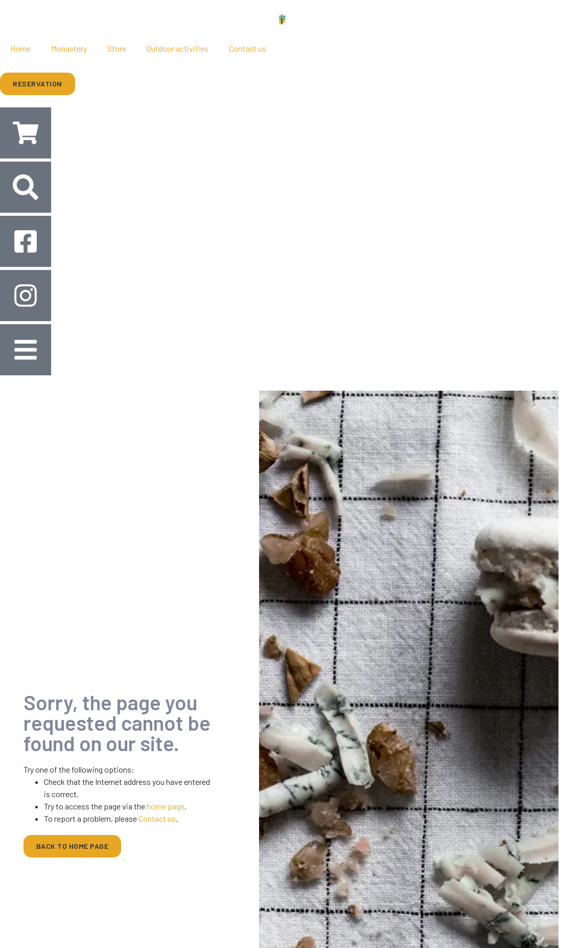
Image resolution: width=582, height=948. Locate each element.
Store (116, 48)
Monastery (69, 48)
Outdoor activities (177, 48)
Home (20, 48)
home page (165, 806)
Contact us (247, 48)
